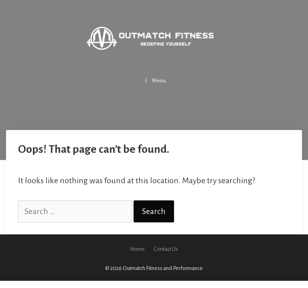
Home (137, 249)
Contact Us (166, 249)
